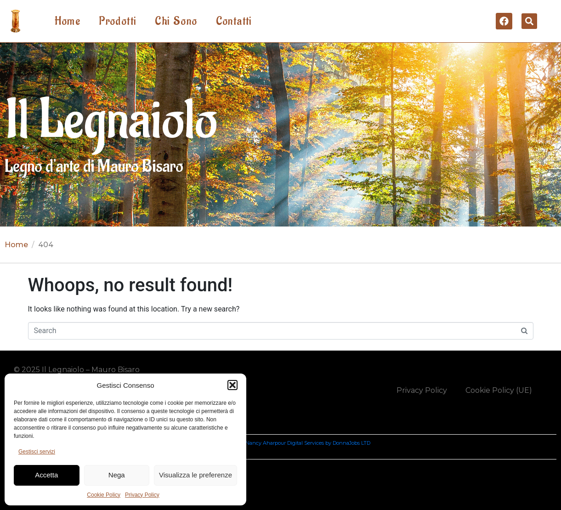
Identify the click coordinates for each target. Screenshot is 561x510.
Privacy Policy (142, 495)
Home (68, 21)
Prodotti (117, 21)
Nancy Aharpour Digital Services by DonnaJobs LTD (307, 443)
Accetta (46, 475)
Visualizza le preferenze (195, 475)
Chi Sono (176, 21)
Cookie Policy (103, 495)
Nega (116, 475)
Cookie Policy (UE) (498, 390)
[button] (232, 385)
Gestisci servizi (36, 451)
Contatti (234, 21)
